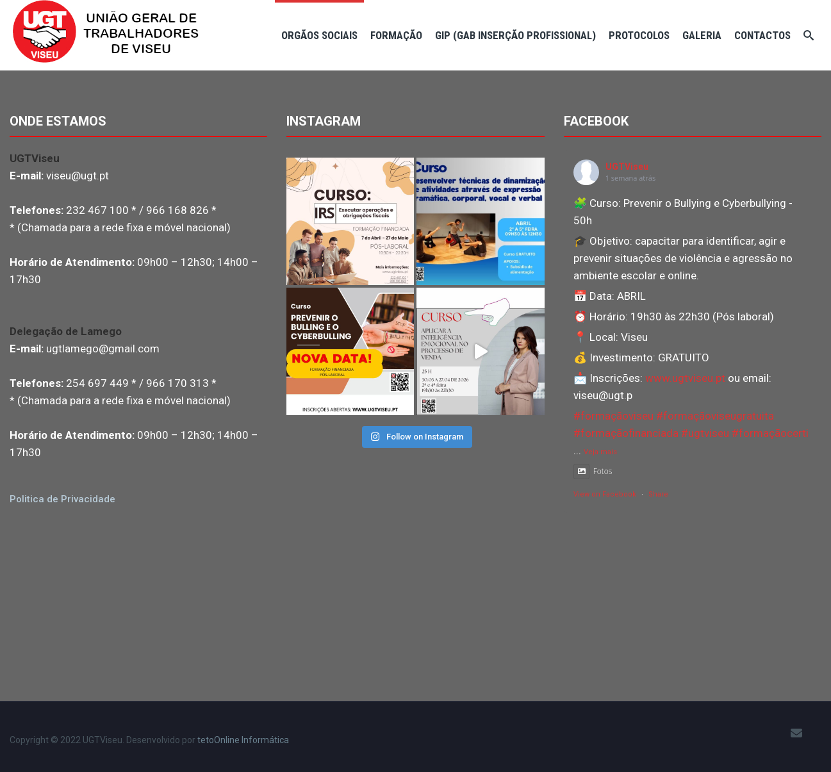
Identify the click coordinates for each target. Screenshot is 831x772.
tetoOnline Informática (243, 740)
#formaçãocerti (770, 433)
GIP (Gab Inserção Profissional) (515, 35)
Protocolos (639, 35)
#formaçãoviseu (613, 415)
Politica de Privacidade (62, 499)
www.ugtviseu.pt (685, 378)
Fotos (593, 471)
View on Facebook (604, 494)
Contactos (762, 35)
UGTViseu (626, 166)
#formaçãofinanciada (626, 433)
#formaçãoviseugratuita (715, 415)
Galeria (701, 35)
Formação (396, 35)
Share (658, 494)
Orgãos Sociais (319, 35)
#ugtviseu (705, 433)
